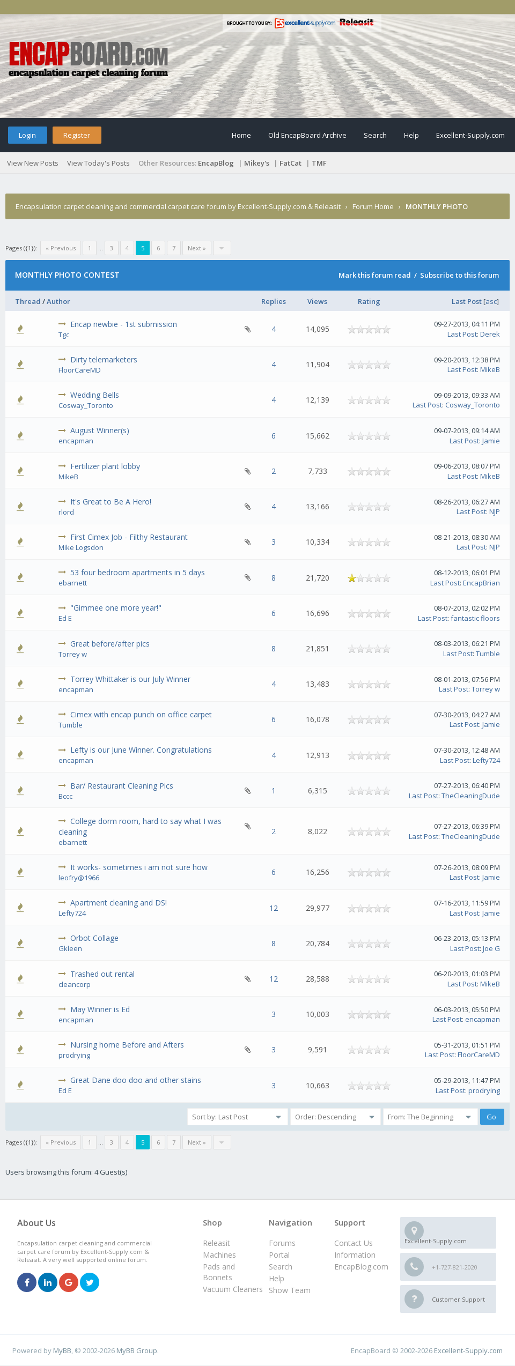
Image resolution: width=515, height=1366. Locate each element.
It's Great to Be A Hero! (110, 501)
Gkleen (70, 948)
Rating (369, 301)
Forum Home (373, 206)
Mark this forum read (375, 275)
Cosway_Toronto (85, 405)
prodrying (74, 1055)
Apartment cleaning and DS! (118, 902)
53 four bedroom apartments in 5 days (137, 572)
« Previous (61, 248)
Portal (279, 1255)
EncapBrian (481, 583)
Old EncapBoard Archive (307, 135)
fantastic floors (475, 618)
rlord (66, 512)
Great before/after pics (110, 644)
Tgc (63, 334)
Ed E (65, 618)
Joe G (491, 948)
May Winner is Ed (100, 1009)
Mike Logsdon (81, 547)
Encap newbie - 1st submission (123, 324)
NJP (494, 511)
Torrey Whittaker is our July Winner (130, 679)
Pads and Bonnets (219, 1271)
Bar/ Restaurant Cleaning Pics (121, 786)
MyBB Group (136, 1350)
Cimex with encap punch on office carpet (141, 714)
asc (491, 301)
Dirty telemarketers (103, 359)
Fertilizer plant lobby (105, 466)
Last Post (467, 301)
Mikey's (256, 163)
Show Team (290, 1290)
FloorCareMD (79, 370)
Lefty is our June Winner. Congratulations (141, 750)
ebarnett (72, 583)
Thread (28, 301)
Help (411, 135)
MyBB (62, 1350)
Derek (490, 334)
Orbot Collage (94, 938)
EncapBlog (216, 163)
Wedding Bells (94, 395)
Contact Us (353, 1243)
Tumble (488, 653)
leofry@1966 (78, 877)
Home (241, 135)
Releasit (216, 1243)
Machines (219, 1255)
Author (58, 301)
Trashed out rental (102, 974)
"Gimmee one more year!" (115, 608)
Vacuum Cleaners (233, 1289)
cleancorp (74, 984)
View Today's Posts (98, 163)
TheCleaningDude (471, 795)
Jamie (491, 441)
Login (27, 135)
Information (355, 1255)
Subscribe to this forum (459, 275)
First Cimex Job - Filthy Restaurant (129, 537)
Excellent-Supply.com (470, 135)
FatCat (290, 163)
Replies (273, 301)
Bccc (65, 796)
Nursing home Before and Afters (127, 1045)
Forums (282, 1243)
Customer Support (458, 1299)
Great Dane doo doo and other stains (135, 1080)
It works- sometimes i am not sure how (139, 867)
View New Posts (32, 163)
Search (375, 135)
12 (273, 908)
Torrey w (72, 654)
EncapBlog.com (361, 1266)
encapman (75, 441)
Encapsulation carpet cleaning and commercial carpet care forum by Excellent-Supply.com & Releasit (178, 206)
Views (317, 301)
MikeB (490, 369)
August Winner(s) (99, 430)
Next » (197, 248)
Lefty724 (486, 760)
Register (76, 135)
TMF (319, 163)
